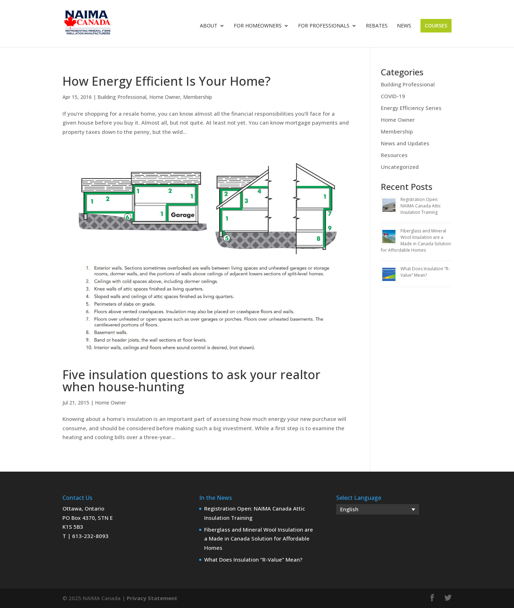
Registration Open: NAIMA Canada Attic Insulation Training (420, 205)
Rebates (377, 26)
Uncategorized (400, 166)
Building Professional (121, 97)
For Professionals (323, 26)
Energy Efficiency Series (411, 107)
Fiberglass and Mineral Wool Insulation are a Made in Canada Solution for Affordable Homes (416, 240)
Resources (394, 155)
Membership (197, 97)
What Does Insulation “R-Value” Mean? (425, 272)
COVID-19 (393, 96)
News (404, 26)
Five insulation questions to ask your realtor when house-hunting (191, 380)
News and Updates (405, 143)
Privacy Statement (152, 598)
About (208, 26)
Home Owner (164, 97)
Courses (436, 25)
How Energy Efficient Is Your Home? (166, 81)
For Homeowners (258, 26)
